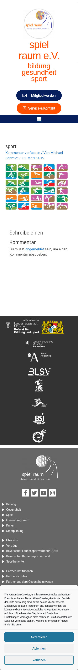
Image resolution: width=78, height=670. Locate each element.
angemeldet (34, 249)
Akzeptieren (39, 637)
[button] (38, 119)
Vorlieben (39, 660)
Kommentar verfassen (22, 153)
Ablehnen (39, 648)
